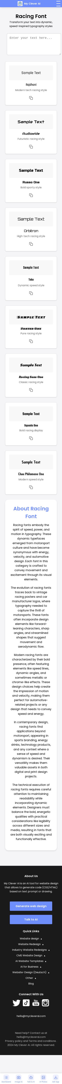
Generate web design (31, 906)
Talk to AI (31, 919)
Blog (31, 983)
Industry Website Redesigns (29, 950)
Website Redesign (29, 944)
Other (29, 978)
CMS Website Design (29, 955)
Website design (29, 938)
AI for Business (29, 967)
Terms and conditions (42, 1041)
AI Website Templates (29, 961)
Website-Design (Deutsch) (29, 972)
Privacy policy (13, 1041)
